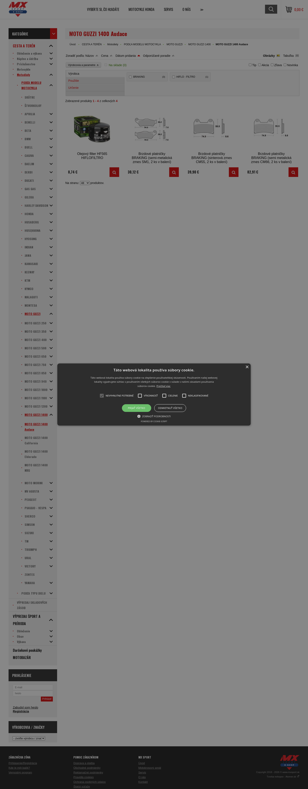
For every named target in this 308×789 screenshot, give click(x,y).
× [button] (247, 367)
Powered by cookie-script (154, 421)
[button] (154, 394)
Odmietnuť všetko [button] (170, 408)
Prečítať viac (163, 386)
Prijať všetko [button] (136, 408)
